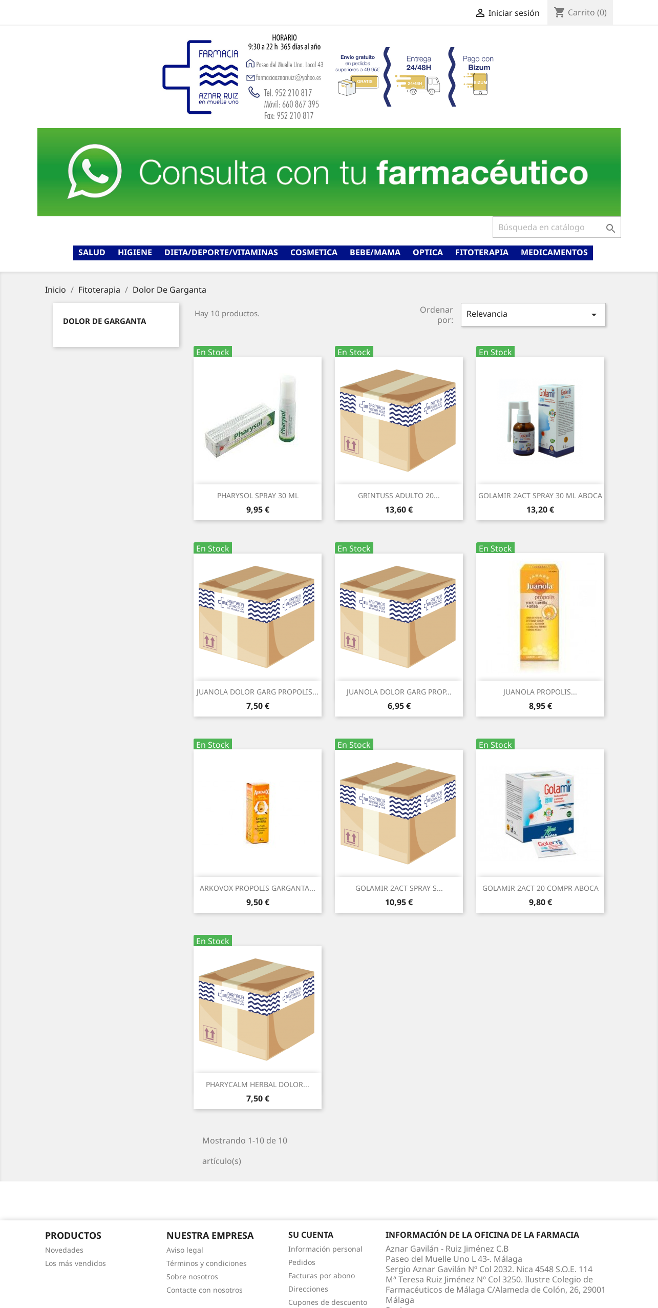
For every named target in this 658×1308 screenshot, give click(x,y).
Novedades (64, 1250)
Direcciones (308, 1289)
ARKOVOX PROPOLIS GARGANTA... (257, 888)
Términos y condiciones (206, 1263)
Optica (428, 252)
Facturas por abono (321, 1275)
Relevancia (533, 314)
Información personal (325, 1249)
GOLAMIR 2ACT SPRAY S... (399, 888)
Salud (91, 252)
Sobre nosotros (192, 1276)
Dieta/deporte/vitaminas (221, 252)
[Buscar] (557, 227)
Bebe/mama (375, 252)
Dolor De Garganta (104, 321)
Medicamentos (554, 252)
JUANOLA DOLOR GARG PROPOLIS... (258, 692)
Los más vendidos (75, 1263)
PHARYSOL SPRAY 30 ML (258, 495)
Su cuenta (310, 1234)
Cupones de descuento (327, 1302)
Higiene (135, 252)
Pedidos (301, 1262)
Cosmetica (313, 252)
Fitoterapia (481, 252)
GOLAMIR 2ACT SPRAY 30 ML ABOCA (540, 495)
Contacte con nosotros (204, 1290)
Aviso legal (184, 1250)
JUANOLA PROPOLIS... (540, 692)
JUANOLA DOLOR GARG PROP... (399, 692)
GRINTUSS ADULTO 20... (399, 495)
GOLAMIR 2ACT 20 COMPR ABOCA (540, 888)
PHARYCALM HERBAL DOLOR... (257, 1084)
